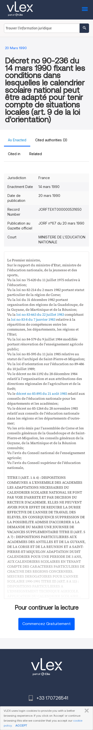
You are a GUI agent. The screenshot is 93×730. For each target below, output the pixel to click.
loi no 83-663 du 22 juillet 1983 (40, 314)
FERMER (85, 710)
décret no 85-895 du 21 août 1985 (41, 393)
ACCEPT (21, 725)
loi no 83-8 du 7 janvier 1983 (33, 319)
